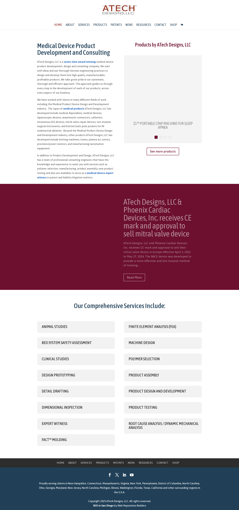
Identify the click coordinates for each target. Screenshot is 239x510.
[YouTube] (132, 475)
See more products (163, 151)
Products (100, 25)
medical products (73, 108)
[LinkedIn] (124, 475)
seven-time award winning (80, 61)
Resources (143, 25)
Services (84, 25)
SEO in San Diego (103, 505)
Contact (160, 25)
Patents (116, 25)
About (70, 25)
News (129, 25)
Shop (173, 25)
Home (58, 25)
